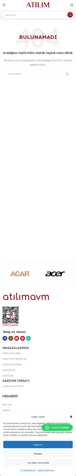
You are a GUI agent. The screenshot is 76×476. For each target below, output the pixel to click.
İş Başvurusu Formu (13, 386)
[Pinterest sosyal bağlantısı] (22, 338)
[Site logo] (38, 4)
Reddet (38, 453)
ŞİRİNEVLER (8, 370)
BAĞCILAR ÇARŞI (11, 353)
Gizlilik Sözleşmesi (45, 470)
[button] (71, 416)
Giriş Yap (7, 404)
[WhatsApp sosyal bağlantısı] (28, 338)
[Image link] (26, 296)
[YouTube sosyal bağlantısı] (16, 338)
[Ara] (38, 14)
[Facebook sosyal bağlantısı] (4, 338)
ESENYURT (8, 375)
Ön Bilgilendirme (28, 470)
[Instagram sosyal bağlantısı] (10, 338)
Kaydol (6, 410)
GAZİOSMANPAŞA (12, 364)
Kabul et (38, 444)
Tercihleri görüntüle (38, 462)
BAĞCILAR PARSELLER (14, 358)
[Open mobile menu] (4, 5)
